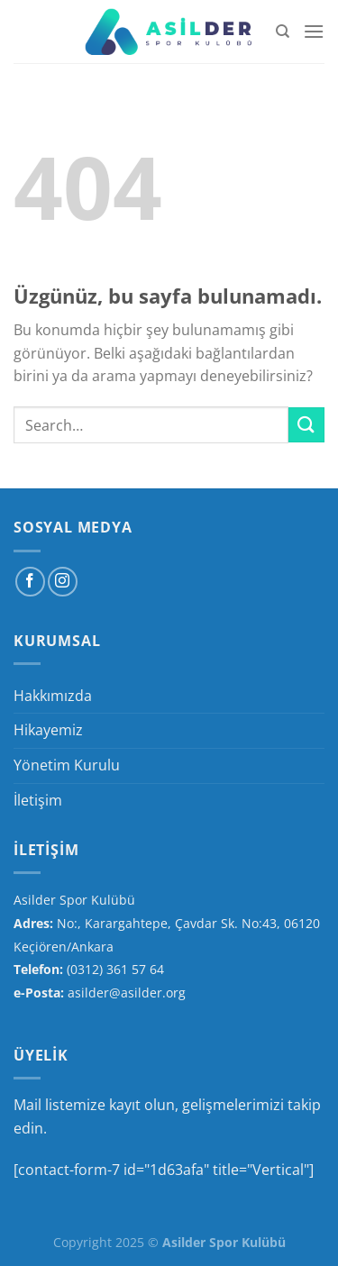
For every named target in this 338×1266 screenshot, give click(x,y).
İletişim (38, 800)
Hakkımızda (53, 696)
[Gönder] (306, 424)
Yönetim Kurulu (67, 765)
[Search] (282, 31)
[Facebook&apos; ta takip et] (30, 582)
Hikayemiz (48, 730)
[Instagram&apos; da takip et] (63, 582)
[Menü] (313, 31)
